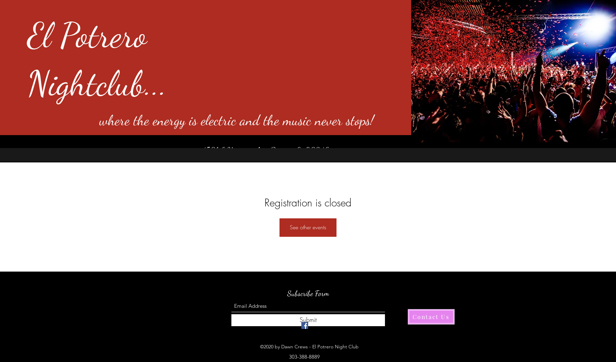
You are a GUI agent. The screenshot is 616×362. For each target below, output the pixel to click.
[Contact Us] (431, 316)
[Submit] (308, 320)
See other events (308, 227)
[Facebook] (304, 325)
